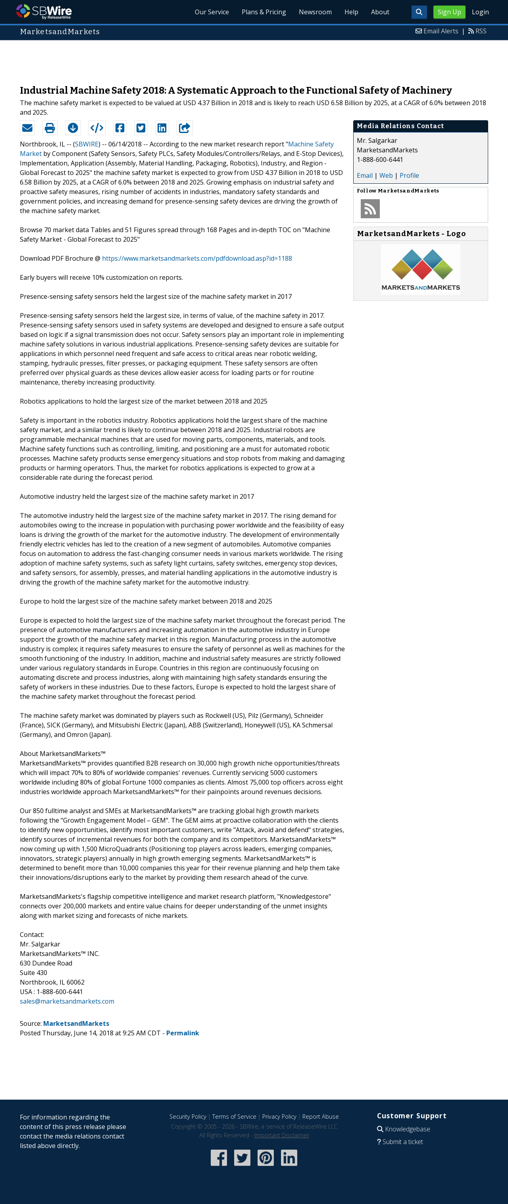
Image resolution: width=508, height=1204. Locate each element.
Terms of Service (234, 1116)
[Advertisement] (254, 59)
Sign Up (449, 12)
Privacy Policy (279, 1116)
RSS (481, 31)
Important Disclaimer (281, 1135)
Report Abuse (320, 1116)
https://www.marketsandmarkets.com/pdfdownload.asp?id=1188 (197, 258)
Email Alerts (440, 31)
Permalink (182, 1033)
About (380, 12)
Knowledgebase (407, 1129)
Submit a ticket (403, 1141)
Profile (409, 175)
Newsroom (315, 12)
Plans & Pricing (264, 12)
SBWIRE (86, 144)
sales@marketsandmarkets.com (67, 1001)
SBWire (44, 11)
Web (386, 175)
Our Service (212, 12)
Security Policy (187, 1116)
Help (351, 12)
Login (480, 12)
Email (365, 175)
